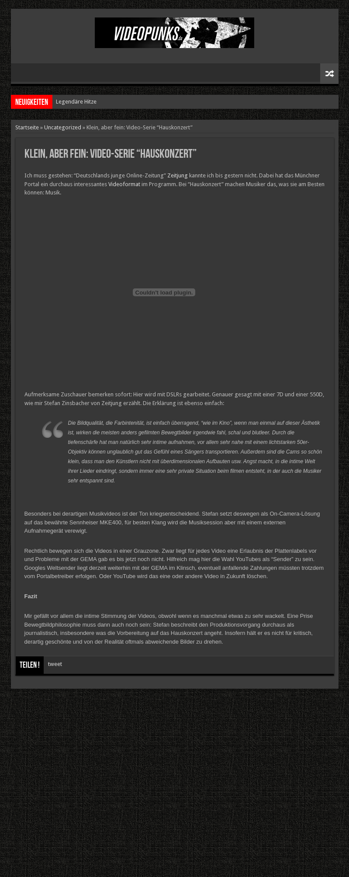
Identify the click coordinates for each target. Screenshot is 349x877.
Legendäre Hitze (76, 101)
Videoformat (124, 184)
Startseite (27, 127)
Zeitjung (177, 175)
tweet (55, 664)
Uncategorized (62, 127)
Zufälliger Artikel (329, 73)
